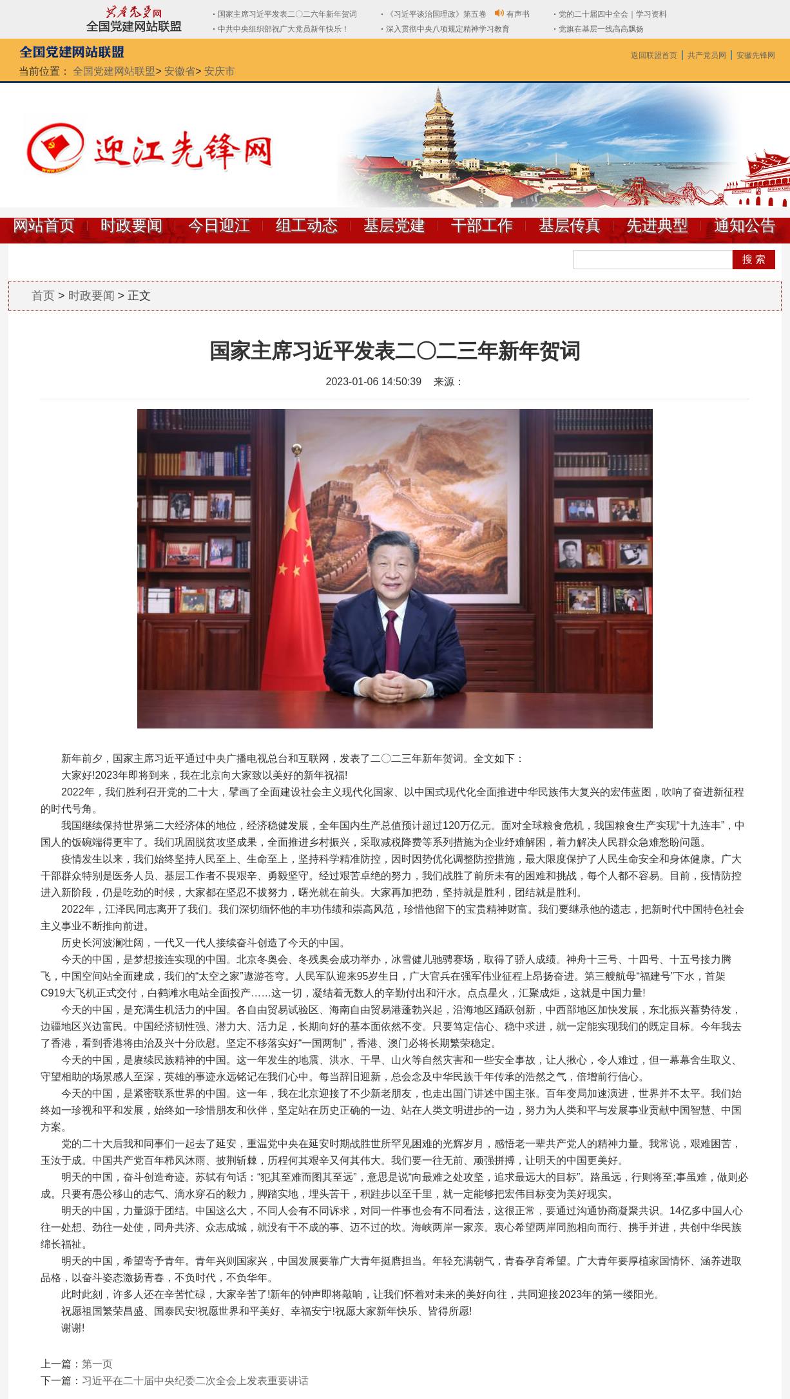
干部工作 (482, 225)
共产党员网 (707, 55)
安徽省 (179, 71)
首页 (43, 295)
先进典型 (657, 225)
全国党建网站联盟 (114, 71)
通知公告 (745, 225)
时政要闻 (131, 225)
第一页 (97, 1363)
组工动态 (307, 225)
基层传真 (570, 225)
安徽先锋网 (756, 55)
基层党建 (394, 225)
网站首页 (44, 225)
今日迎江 (219, 225)
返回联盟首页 (654, 55)
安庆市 (219, 71)
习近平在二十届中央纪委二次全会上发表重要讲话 (195, 1380)
